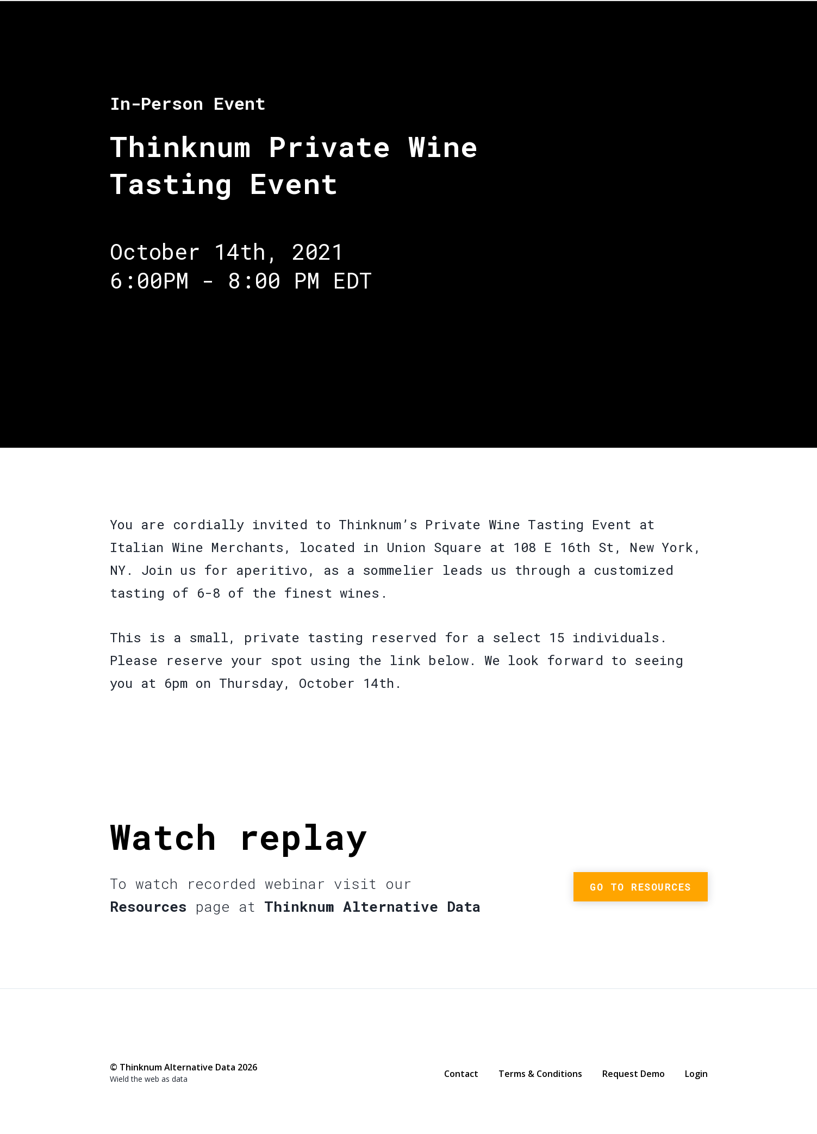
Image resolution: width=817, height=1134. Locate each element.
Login (696, 1074)
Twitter (138, 1043)
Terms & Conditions (540, 1074)
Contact (461, 1074)
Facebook (116, 1044)
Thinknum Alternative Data (651, 48)
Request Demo (633, 1074)
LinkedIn (159, 1044)
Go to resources (640, 886)
